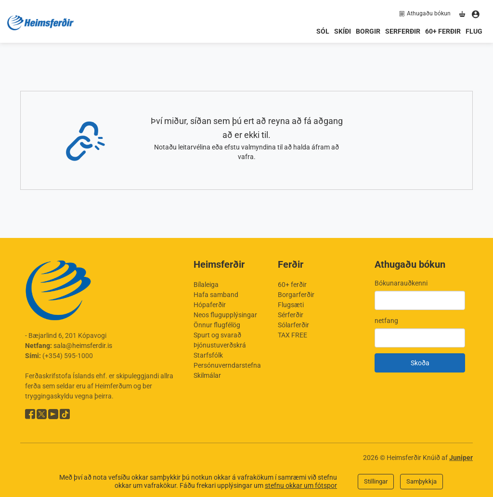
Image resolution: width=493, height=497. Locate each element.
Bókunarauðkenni (401, 283)
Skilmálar (207, 375)
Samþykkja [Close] (421, 481)
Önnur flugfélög (217, 325)
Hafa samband (216, 294)
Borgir (368, 31)
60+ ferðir (443, 31)
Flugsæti (291, 305)
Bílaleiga (206, 284)
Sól (322, 31)
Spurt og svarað (217, 335)
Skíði (342, 31)
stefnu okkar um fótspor (301, 485)
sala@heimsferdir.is (82, 345)
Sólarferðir (293, 325)
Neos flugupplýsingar (225, 315)
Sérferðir (290, 315)
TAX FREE (292, 335)
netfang (386, 320)
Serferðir (402, 31)
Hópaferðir (210, 305)
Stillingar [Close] (376, 481)
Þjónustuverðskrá (220, 345)
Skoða (420, 363)
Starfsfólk (208, 355)
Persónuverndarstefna (227, 365)
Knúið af (448, 457)
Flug (474, 31)
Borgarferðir (296, 294)
